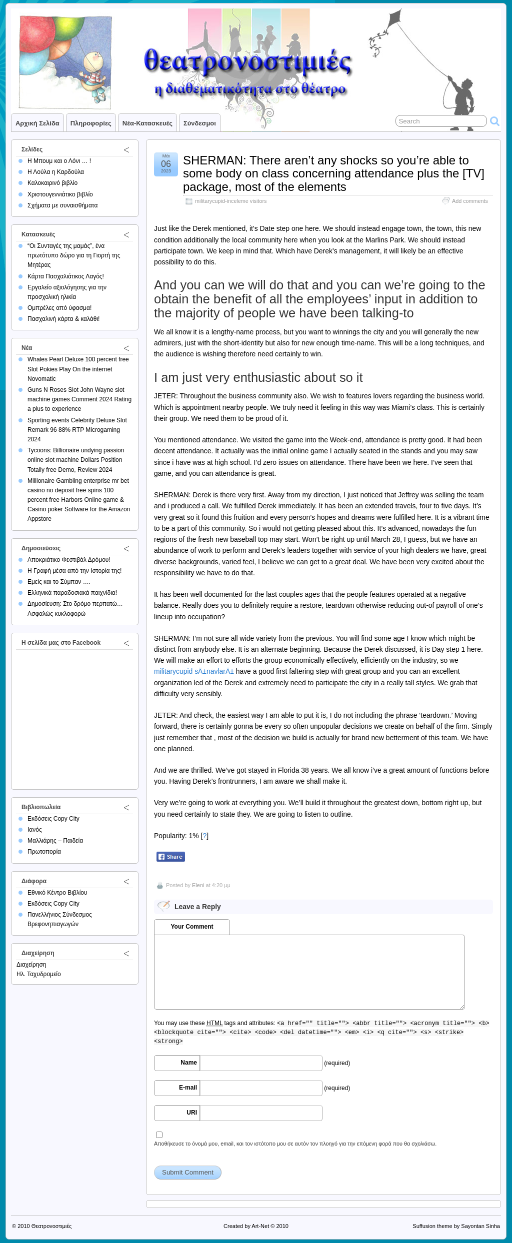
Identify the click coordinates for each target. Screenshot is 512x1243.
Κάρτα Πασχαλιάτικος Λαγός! (66, 276)
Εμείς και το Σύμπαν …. (59, 581)
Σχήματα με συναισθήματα (63, 205)
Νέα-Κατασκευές (147, 123)
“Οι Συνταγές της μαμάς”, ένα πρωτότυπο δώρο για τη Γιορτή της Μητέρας (74, 255)
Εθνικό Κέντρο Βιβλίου (58, 892)
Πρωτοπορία (44, 851)
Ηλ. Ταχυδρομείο (38, 974)
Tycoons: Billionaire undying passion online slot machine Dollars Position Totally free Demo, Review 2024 (76, 460)
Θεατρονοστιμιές (52, 1226)
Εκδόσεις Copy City (54, 818)
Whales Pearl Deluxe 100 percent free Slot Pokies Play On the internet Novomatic (78, 369)
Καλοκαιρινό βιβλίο (53, 182)
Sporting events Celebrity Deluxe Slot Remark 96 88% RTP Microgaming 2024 (77, 430)
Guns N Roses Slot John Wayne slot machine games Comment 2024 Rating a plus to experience (80, 399)
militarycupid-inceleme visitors (230, 201)
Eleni (198, 885)
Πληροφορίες (91, 123)
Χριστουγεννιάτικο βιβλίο (60, 194)
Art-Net (260, 1226)
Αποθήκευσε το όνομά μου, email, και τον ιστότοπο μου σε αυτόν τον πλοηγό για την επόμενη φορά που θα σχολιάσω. (295, 1144)
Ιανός (35, 829)
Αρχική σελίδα (38, 123)
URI (191, 1112)
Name (188, 1062)
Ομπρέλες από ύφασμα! (60, 307)
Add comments (470, 201)
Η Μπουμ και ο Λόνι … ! (59, 160)
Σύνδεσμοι (200, 123)
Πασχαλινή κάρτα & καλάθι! (64, 318)
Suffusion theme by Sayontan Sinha (456, 1226)
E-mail (188, 1087)
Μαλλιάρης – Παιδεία (55, 840)
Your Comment (191, 926)
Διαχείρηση (31, 964)
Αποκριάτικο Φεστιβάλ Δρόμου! (69, 559)
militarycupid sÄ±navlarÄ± (194, 671)
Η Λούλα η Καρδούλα (56, 171)
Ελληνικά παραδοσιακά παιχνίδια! (72, 592)
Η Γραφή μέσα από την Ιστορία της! (75, 570)
